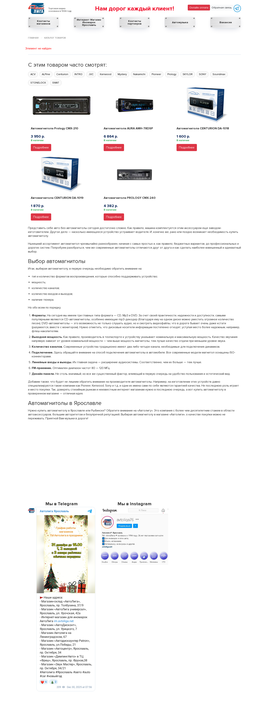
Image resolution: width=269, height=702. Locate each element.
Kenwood (105, 74)
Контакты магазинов (43, 22)
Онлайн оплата (198, 7)
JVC (91, 74)
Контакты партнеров (134, 22)
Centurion (62, 74)
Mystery (122, 74)
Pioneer (156, 74)
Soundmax (219, 74)
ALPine (46, 74)
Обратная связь (222, 7)
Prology (171, 74)
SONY (202, 74)
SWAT (55, 82)
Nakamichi (139, 74)
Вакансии (225, 22)
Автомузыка (180, 22)
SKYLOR (188, 74)
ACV (32, 74)
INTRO (78, 74)
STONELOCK (38, 82)
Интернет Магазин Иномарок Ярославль (89, 22)
